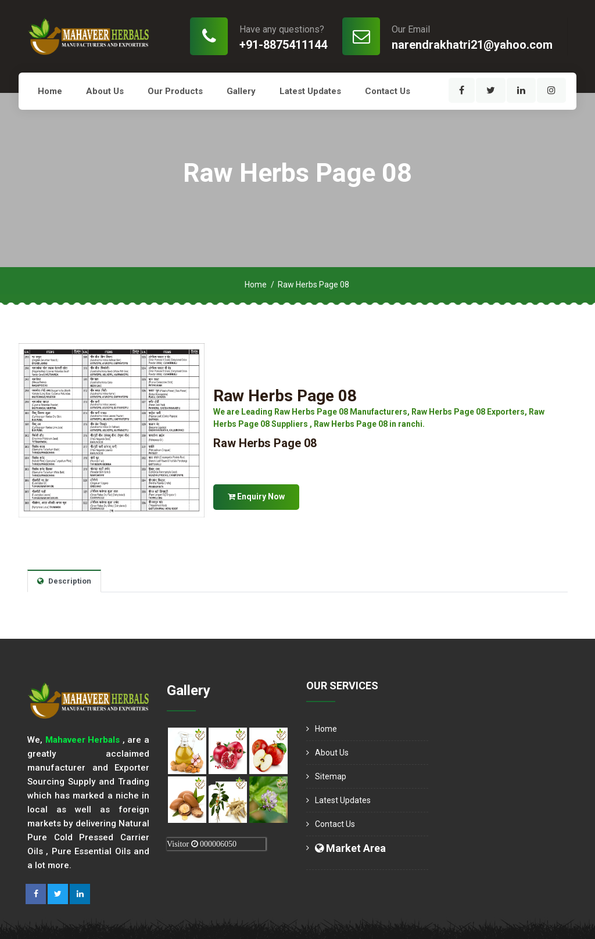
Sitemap (330, 776)
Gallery (241, 91)
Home (50, 91)
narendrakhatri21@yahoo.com (472, 45)
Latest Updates (310, 91)
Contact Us (387, 91)
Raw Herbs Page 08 (285, 395)
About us (105, 91)
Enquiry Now (256, 496)
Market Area (350, 848)
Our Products (175, 91)
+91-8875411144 (283, 45)
